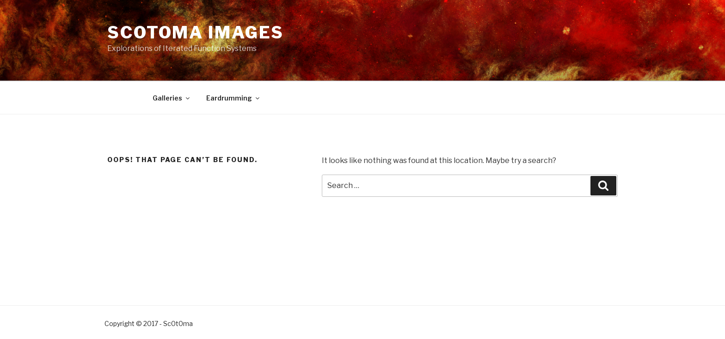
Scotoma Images (195, 32)
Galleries (172, 98)
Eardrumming (233, 98)
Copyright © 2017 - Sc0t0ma (148, 323)
